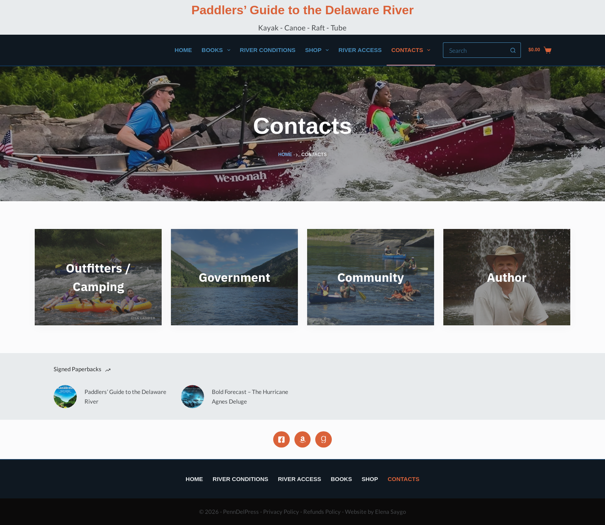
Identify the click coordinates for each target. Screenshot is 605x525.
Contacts (412, 50)
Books (217, 50)
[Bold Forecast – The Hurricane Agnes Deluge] (192, 396)
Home (183, 50)
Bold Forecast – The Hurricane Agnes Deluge (250, 396)
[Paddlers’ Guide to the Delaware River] (65, 396)
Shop (318, 50)
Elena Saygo (390, 511)
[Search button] (513, 50)
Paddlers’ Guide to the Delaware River (302, 10)
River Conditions (268, 50)
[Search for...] (474, 50)
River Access (360, 50)
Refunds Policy (322, 511)
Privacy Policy (281, 511)
